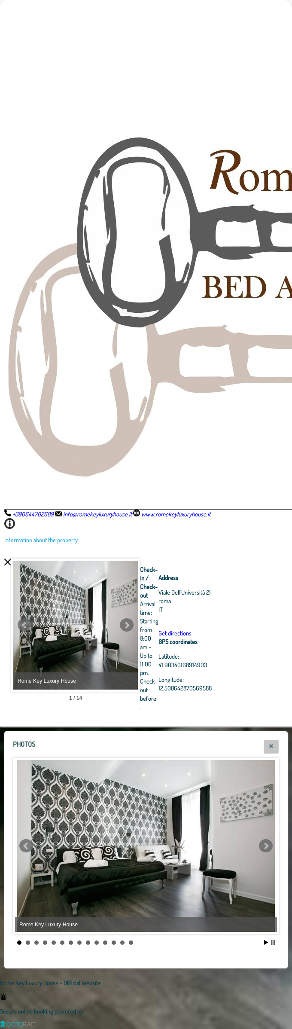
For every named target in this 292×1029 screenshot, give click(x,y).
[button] (271, 747)
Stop (273, 942)
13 (122, 942)
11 (105, 942)
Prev (24, 625)
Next (174, 625)
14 (131, 942)
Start (266, 942)
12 (114, 942)
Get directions (222, 633)
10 (96, 942)
